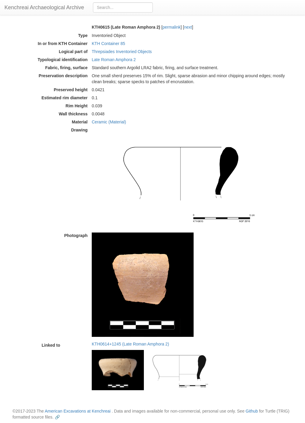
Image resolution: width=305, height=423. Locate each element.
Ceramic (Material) (109, 122)
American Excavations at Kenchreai (78, 411)
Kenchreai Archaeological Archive (44, 7)
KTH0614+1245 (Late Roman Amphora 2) (130, 344)
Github (252, 411)
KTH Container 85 (108, 43)
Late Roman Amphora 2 (114, 59)
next (188, 27)
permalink (172, 27)
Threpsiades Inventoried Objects (122, 51)
